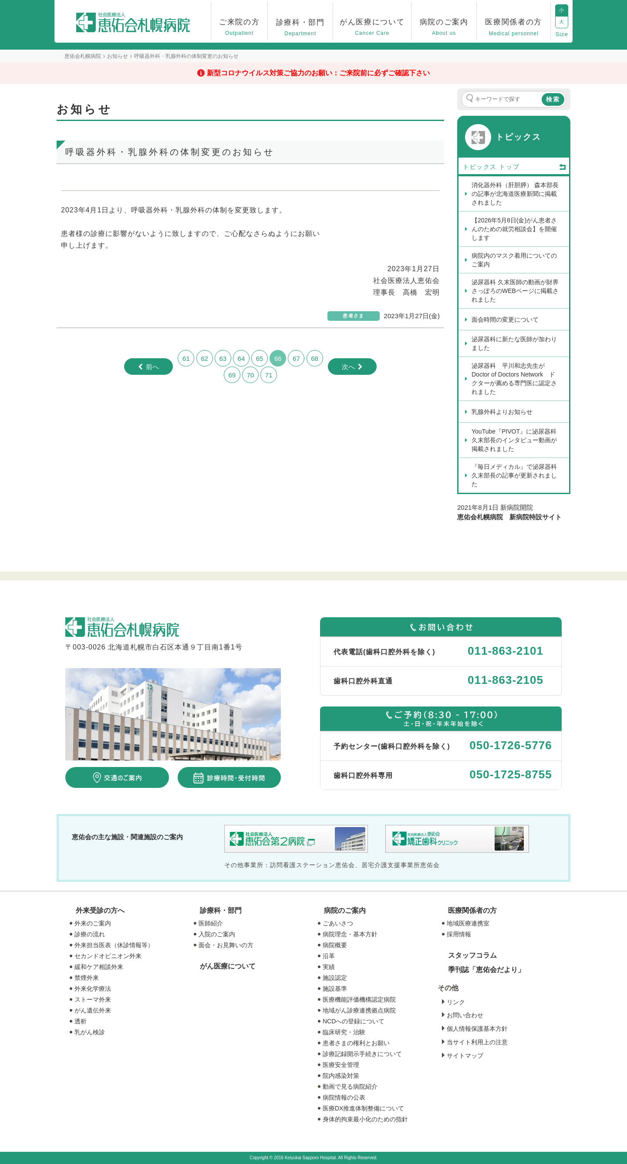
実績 (329, 966)
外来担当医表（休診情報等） (114, 945)
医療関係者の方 (472, 910)
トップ (533, 167)
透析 (80, 1021)
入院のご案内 (217, 934)
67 (296, 358)
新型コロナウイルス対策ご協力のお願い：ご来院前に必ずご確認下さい (318, 73)
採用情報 (459, 934)
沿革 (329, 955)
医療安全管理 (341, 1064)
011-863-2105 (505, 679)
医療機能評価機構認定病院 (359, 999)
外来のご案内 (92, 923)
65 (259, 358)
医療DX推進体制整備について (363, 1108)
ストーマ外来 (92, 999)
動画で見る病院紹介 (350, 1086)
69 (232, 375)
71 (269, 375)
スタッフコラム (472, 955)
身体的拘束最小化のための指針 (365, 1119)
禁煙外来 (86, 977)
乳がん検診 (89, 1032)
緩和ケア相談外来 (98, 966)
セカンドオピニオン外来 (108, 955)
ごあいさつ (338, 923)
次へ (348, 366)
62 (204, 358)
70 (250, 375)
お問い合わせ (465, 1015)
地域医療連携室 (468, 923)
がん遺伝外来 (92, 1010)
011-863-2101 (505, 650)
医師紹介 (211, 923)
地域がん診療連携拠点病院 (359, 1010)
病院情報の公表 (344, 1097)
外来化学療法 (92, 988)
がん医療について (228, 966)
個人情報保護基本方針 (477, 1028)
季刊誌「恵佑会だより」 (486, 969)
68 (314, 358)
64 (241, 358)
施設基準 (335, 988)
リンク (456, 1002)
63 (222, 358)
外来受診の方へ (100, 910)
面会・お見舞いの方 (226, 945)
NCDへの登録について (353, 1021)
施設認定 (335, 977)
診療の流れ (89, 934)
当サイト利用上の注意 (477, 1042)
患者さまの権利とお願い (356, 1043)
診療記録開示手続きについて (362, 1053)
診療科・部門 (221, 910)
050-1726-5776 (510, 745)
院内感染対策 (341, 1075)
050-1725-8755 (510, 774)
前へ (152, 366)
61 (186, 358)
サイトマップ (465, 1055)
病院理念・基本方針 (350, 934)
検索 (553, 99)
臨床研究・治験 (344, 1032)
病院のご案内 (345, 910)
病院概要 (335, 945)
